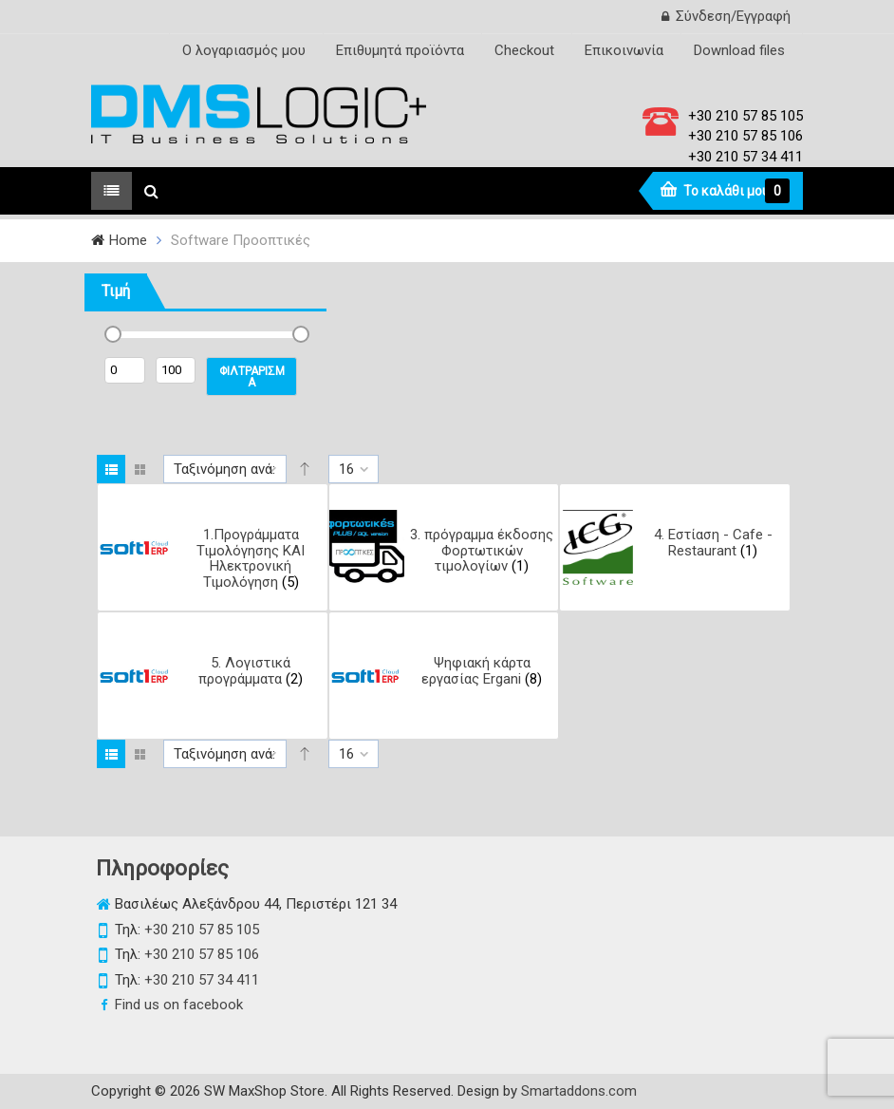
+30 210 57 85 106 (745, 135)
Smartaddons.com (579, 1091)
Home (128, 240)
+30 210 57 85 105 (745, 115)
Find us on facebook (179, 1004)
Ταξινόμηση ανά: (224, 469)
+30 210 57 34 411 (745, 156)
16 (346, 469)
